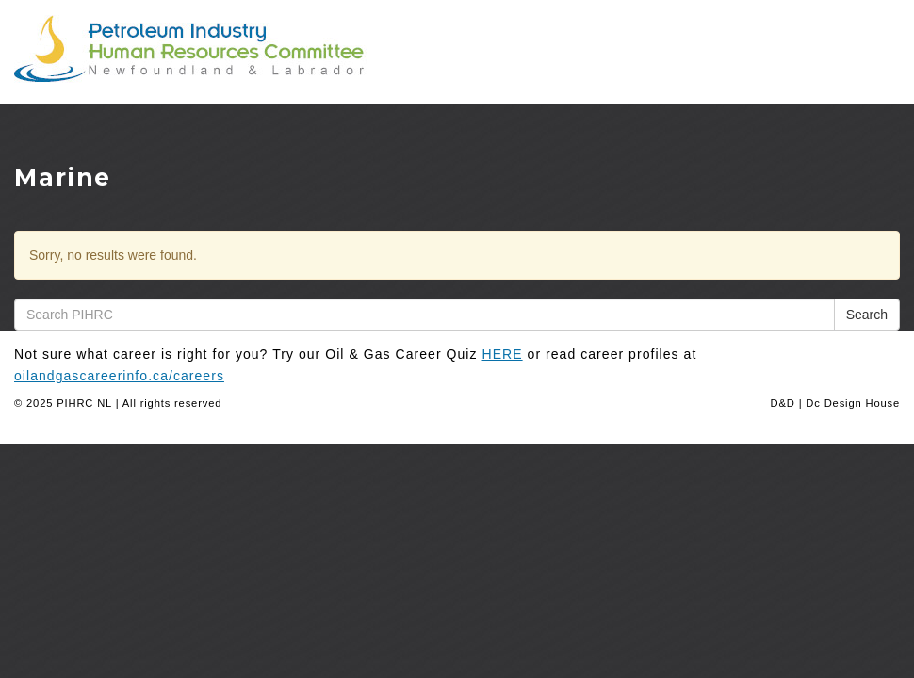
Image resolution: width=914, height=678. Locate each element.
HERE (502, 354)
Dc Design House (853, 403)
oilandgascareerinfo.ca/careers (119, 375)
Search (867, 314)
